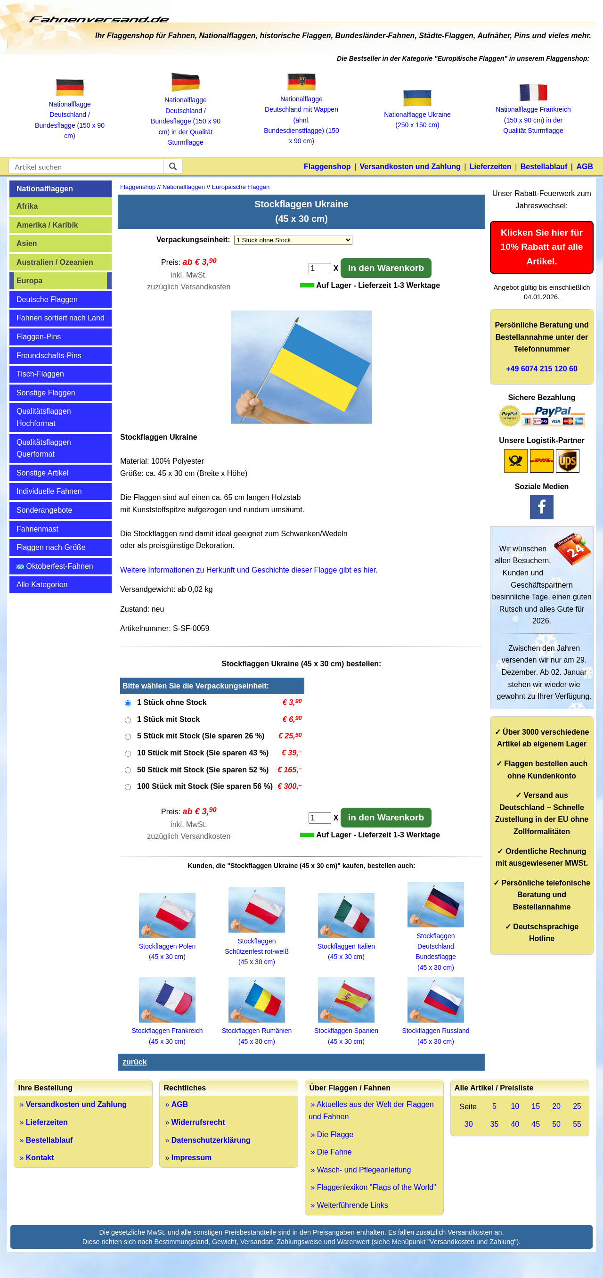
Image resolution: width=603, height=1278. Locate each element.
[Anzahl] (320, 268)
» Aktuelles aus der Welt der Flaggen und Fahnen (371, 1110)
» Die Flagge (331, 1135)
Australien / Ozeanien (54, 262)
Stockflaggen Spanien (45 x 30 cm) (346, 1030)
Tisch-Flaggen (40, 374)
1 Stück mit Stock (168, 719)
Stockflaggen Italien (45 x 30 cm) (346, 946)
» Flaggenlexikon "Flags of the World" (372, 1187)
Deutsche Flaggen (47, 299)
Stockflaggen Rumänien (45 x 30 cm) (257, 1030)
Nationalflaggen (44, 189)
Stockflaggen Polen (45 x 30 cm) (167, 946)
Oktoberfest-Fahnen (54, 566)
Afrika (27, 206)
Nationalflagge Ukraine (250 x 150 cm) (417, 114)
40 (515, 1124)
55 (577, 1124)
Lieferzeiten (491, 167)
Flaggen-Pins (38, 337)
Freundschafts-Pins (48, 356)
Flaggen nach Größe (51, 547)
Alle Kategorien (42, 585)
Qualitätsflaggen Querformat (43, 448)
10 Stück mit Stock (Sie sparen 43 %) (203, 753)
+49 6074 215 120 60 (542, 369)
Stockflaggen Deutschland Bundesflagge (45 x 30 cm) (435, 946)
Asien (26, 243)
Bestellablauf (544, 167)
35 (494, 1124)
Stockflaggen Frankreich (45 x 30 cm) (167, 1030)
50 (556, 1124)
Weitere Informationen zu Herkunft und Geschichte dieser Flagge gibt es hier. (249, 570)
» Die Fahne (330, 1152)
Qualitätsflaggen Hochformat (43, 417)
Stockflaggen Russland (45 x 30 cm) (435, 1030)
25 (577, 1106)
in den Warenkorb (386, 268)
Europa (29, 281)
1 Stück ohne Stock (172, 702)
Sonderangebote (44, 510)
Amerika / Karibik (47, 225)
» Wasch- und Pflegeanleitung (360, 1170)
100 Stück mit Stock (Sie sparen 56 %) (205, 786)
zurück (134, 1062)
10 (515, 1106)
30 (468, 1124)
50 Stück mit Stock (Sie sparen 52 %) (203, 770)
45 (535, 1124)
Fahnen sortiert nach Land (60, 318)
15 (535, 1106)
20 (556, 1106)
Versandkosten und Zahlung (410, 167)
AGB (584, 167)
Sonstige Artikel (42, 473)
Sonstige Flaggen (45, 393)
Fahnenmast (37, 529)
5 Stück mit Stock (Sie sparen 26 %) (200, 736)
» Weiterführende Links (348, 1205)
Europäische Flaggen (240, 186)
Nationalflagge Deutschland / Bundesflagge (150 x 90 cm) (70, 115)
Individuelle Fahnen (49, 491)
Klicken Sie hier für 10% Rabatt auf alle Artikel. (542, 247)
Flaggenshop (327, 167)
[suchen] (173, 166)
